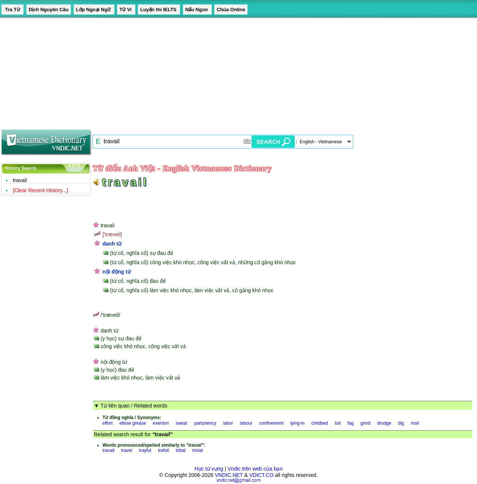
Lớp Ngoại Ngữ (94, 9)
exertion (161, 423)
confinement (271, 423)
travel (126, 450)
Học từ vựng (209, 469)
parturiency (205, 423)
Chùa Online (231, 9)
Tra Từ (12, 9)
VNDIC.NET (229, 475)
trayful (145, 450)
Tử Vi (126, 9)
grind (365, 423)
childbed (320, 423)
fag (350, 423)
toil (338, 423)
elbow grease (132, 423)
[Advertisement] (223, 71)
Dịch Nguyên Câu (49, 9)
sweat (181, 423)
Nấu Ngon (197, 9)
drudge (384, 423)
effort (107, 423)
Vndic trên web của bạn (255, 469)
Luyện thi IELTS (159, 9)
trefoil (163, 450)
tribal (181, 450)
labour (246, 423)
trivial (197, 450)
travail (20, 180)
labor (228, 423)
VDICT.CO (261, 475)
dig (401, 423)
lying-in (297, 423)
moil (415, 423)
